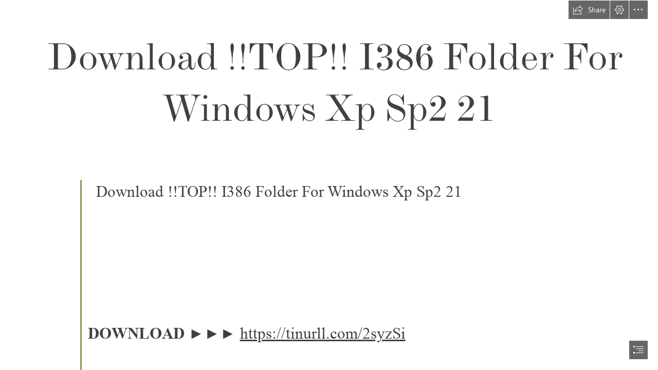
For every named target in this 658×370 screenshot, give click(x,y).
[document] (329, 185)
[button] (589, 10)
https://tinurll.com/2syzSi (323, 333)
